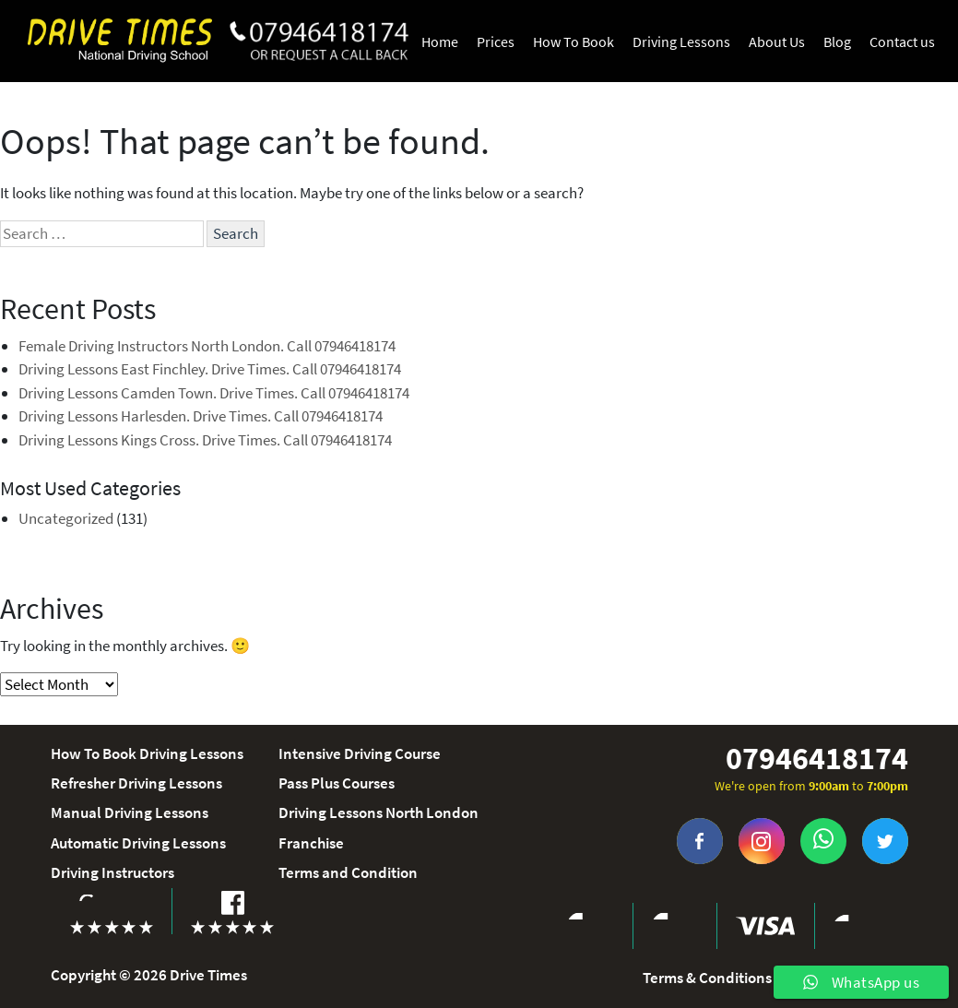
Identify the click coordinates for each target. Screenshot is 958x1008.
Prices (495, 41)
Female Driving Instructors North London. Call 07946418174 (207, 346)
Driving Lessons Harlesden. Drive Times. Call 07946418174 (200, 416)
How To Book (573, 41)
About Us (777, 41)
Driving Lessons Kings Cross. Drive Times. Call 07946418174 (205, 440)
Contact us (902, 41)
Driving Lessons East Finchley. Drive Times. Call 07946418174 (209, 369)
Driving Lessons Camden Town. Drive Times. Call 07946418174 (213, 393)
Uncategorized (65, 518)
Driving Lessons (681, 41)
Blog (837, 41)
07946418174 (817, 758)
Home (439, 41)
